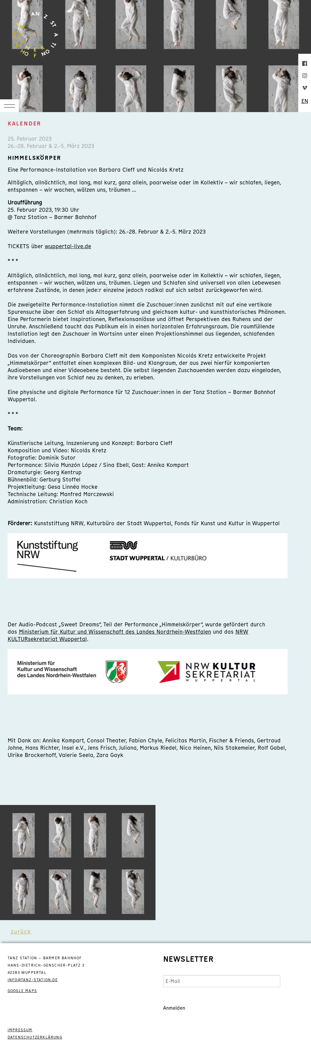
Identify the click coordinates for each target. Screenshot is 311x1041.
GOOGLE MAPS (22, 990)
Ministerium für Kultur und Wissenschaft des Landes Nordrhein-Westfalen (115, 631)
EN (304, 101)
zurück (21, 931)
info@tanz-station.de (33, 980)
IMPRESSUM (20, 1030)
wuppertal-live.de (68, 246)
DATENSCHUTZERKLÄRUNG (35, 1037)
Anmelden (174, 1008)
